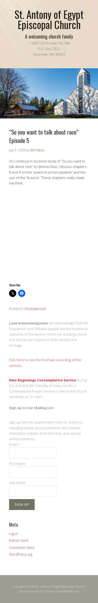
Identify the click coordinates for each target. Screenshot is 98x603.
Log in (13, 533)
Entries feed (18, 540)
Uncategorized (35, 308)
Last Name (17, 482)
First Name (17, 463)
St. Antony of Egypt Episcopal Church (49, 19)
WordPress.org (20, 554)
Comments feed (21, 547)
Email (14, 444)
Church (24, 591)
